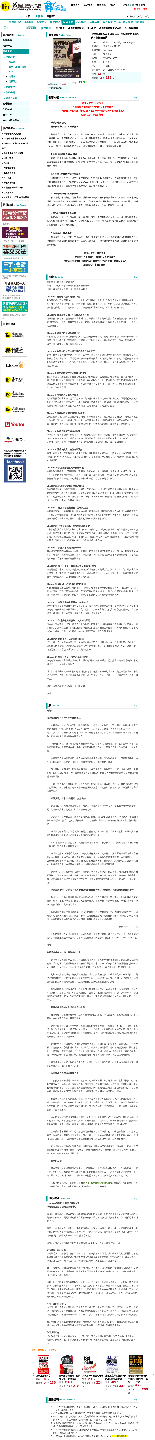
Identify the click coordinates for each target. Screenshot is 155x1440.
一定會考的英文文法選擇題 (13, 241)
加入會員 (88, 5)
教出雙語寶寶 (9, 168)
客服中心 (114, 5)
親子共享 (108, 22)
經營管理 (10, 87)
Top (135, 98)
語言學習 (42, 22)
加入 (139, 16)
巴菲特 (6, 163)
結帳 (143, 5)
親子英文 (60, 28)
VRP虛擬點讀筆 (76, 28)
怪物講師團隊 (131, 28)
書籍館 (39, 16)
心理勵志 (81, 22)
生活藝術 (95, 22)
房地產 (12, 76)
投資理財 (10, 57)
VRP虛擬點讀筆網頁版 (110, 28)
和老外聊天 (8, 158)
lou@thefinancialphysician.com (97, 1183)
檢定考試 (55, 22)
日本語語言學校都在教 (13, 187)
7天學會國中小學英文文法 (15, 138)
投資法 (12, 61)
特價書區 (29, 22)
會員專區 (101, 5)
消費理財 (13, 81)
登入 (146, 16)
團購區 (51, 16)
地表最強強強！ (10, 173)
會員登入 (75, 5)
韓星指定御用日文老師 (13, 153)
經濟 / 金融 (11, 98)
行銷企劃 (10, 92)
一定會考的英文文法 (12, 134)
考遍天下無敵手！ (11, 183)
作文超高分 (6, 224)
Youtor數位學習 (123, 22)
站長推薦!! (8, 192)
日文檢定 (91, 28)
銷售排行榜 (15, 22)
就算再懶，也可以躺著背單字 (16, 197)
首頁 (28, 16)
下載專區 (140, 22)
